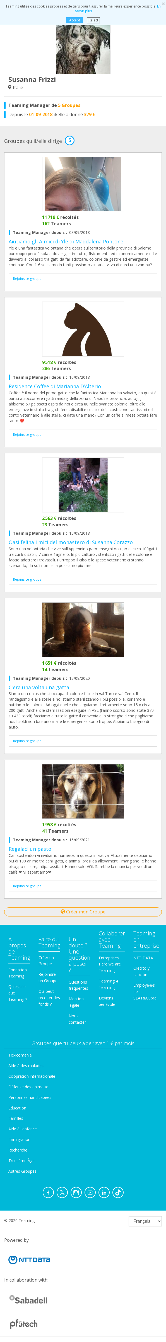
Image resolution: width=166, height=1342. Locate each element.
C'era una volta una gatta (39, 687)
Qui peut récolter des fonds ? (49, 998)
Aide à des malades (26, 1065)
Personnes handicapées (29, 1097)
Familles (15, 1118)
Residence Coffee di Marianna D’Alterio (55, 386)
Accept (74, 20)
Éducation (17, 1108)
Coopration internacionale (31, 1076)
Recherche (17, 1150)
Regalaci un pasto (30, 848)
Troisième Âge (21, 1160)
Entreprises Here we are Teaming (110, 964)
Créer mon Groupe (83, 912)
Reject (93, 20)
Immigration (19, 1139)
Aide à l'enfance (22, 1128)
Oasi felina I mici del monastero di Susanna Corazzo (71, 542)
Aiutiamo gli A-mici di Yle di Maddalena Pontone (66, 241)
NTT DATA (143, 957)
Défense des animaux (28, 1086)
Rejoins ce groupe (27, 278)
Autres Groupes (22, 1171)
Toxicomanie (20, 1055)
